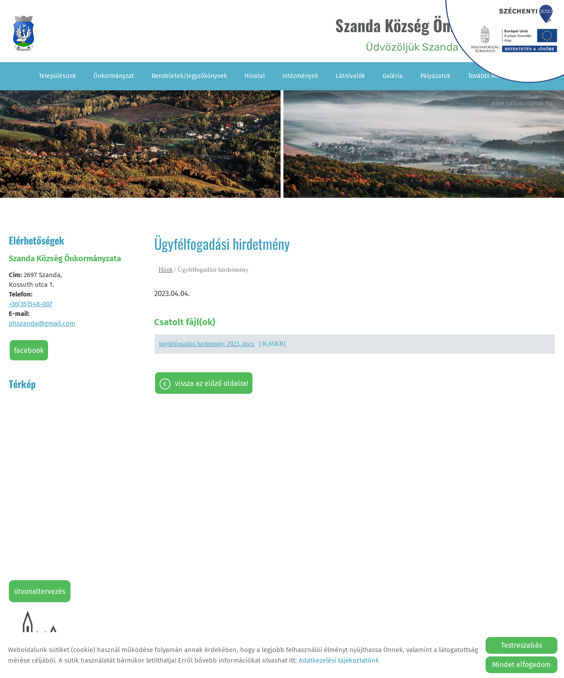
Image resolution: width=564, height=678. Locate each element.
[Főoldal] (23, 33)
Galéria (392, 76)
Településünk (57, 76)
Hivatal (255, 76)
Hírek (166, 270)
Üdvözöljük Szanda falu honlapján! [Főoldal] (434, 33)
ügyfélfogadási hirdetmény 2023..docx (206, 344)
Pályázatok (435, 76)
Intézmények (300, 76)
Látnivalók (350, 76)
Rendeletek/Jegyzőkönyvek (189, 76)
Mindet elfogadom (521, 664)
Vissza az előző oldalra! (211, 383)
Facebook (29, 350)
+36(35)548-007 (30, 304)
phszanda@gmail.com (42, 323)
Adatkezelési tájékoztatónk (339, 660)
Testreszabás (521, 645)
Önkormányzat (113, 76)
